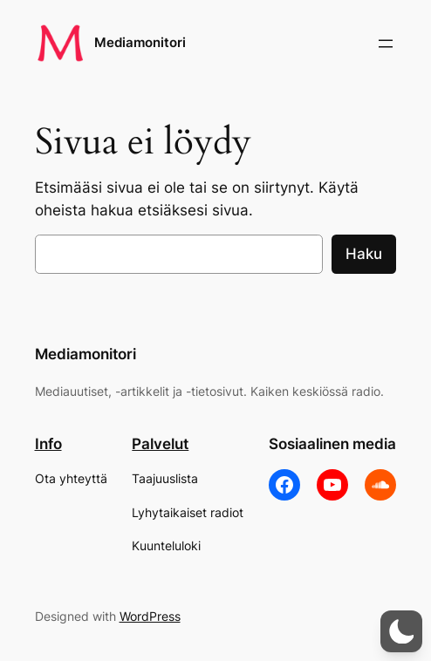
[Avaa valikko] (385, 43)
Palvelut (160, 444)
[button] (401, 631)
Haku (363, 253)
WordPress (150, 616)
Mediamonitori (140, 43)
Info (48, 444)
